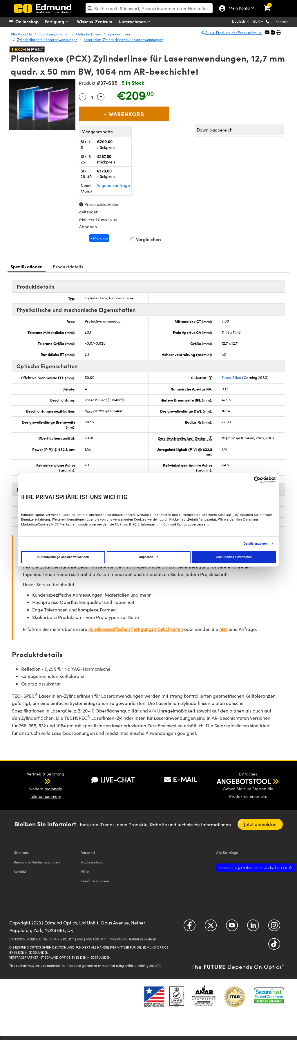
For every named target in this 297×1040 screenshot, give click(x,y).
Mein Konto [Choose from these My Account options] (238, 8)
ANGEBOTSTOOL (244, 781)
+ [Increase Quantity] (101, 96)
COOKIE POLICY (62, 939)
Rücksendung (92, 861)
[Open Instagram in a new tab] (274, 927)
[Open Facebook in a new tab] (190, 927)
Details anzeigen (256, 543)
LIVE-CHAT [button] (113, 779)
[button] (272, 21)
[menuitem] (31, 21)
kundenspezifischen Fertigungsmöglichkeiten (135, 629)
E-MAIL (180, 779)
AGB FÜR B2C (96, 939)
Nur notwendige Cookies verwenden (63, 557)
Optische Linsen (88, 34)
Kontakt (282, 21)
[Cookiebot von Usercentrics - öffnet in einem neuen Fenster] (250, 479)
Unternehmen (136, 21)
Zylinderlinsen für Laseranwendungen (47, 39)
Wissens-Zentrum (94, 21)
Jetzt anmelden (260, 824)
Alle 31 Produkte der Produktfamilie (231, 32)
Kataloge (227, 852)
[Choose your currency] (259, 21)
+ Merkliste (99, 238)
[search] (149, 8)
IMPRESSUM (117, 939)
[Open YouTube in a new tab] (232, 927)
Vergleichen (146, 239)
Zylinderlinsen (119, 34)
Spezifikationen (26, 266)
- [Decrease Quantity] (83, 96)
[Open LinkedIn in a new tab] (253, 927)
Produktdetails (68, 266)
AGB (80, 939)
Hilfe (85, 871)
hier (223, 629)
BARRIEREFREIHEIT (143, 939)
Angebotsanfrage (113, 185)
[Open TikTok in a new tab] (274, 946)
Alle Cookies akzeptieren (233, 557)
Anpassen (148, 557)
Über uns (21, 852)
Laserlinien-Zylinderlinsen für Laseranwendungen (123, 39)
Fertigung (58, 21)
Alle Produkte (21, 34)
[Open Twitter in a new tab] (211, 927)
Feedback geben (95, 880)
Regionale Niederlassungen (37, 861)
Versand (88, 852)
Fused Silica (231, 377)
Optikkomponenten (54, 34)
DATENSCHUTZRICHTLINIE (28, 939)
